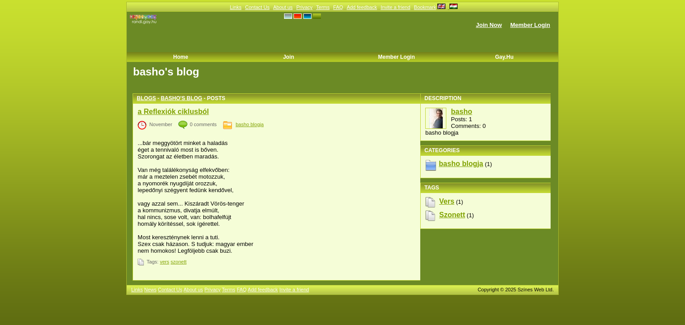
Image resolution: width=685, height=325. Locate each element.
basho (461, 111)
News (150, 289)
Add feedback (362, 7)
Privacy (304, 7)
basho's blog (181, 98)
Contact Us (257, 7)
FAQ (338, 7)
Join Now (489, 25)
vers (164, 261)
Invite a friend (395, 7)
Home (180, 57)
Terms (322, 7)
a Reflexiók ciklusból (173, 111)
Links (235, 7)
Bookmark (425, 7)
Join (288, 57)
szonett (179, 261)
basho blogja (249, 124)
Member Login (530, 25)
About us (283, 7)
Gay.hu (504, 57)
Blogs (146, 98)
